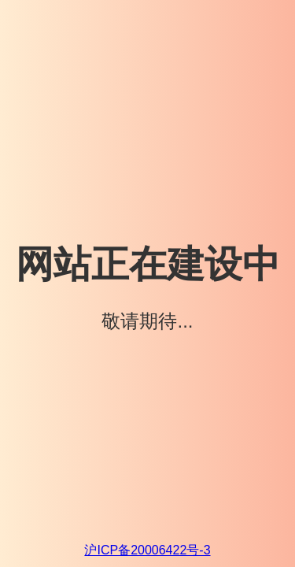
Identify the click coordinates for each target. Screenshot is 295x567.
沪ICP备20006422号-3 (147, 550)
